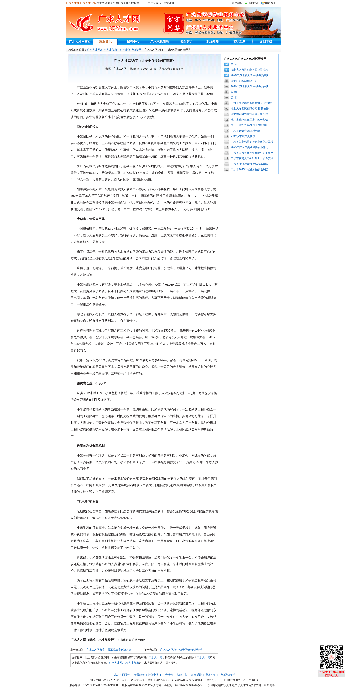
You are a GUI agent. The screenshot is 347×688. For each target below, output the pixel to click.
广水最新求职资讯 (130, 49)
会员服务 (139, 674)
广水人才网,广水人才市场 (81, 3)
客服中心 (182, 674)
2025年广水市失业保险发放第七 (250, 147)
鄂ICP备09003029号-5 (188, 685)
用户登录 (153, 3)
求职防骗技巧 (227, 674)
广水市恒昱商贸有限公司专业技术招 (252, 103)
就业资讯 (105, 41)
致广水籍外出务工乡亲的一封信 (249, 119)
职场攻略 (212, 41)
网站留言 (270, 3)
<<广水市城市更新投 (243, 136)
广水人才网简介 (121, 674)
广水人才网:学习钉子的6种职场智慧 (181, 649)
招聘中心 (133, 41)
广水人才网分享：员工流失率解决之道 (108, 649)
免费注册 (169, 3)
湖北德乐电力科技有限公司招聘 (249, 114)
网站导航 (237, 3)
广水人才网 (120, 68)
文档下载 (266, 41)
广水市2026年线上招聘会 (246, 130)
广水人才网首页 (80, 41)
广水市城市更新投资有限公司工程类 (252, 152)
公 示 (234, 64)
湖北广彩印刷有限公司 (244, 80)
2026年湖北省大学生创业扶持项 (250, 75)
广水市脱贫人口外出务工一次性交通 (252, 158)
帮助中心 (254, 3)
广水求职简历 (159, 41)
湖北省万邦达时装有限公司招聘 (249, 69)
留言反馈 (196, 674)
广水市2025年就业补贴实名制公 (250, 163)
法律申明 (153, 674)
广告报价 (167, 674)
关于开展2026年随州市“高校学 (249, 125)
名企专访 (186, 41)
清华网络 (269, 685)
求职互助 (239, 41)
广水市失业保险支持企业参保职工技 (252, 141)
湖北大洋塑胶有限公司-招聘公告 (250, 108)
